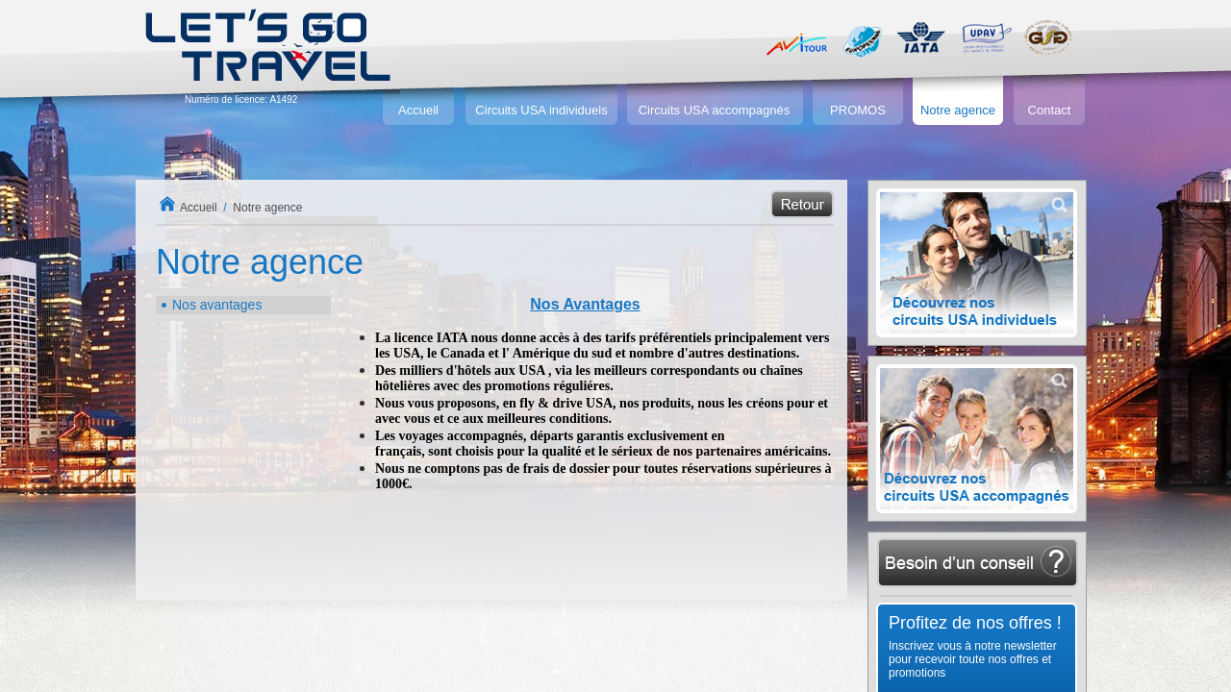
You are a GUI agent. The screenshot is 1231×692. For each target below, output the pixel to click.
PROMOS (858, 110)
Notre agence (957, 110)
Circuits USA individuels (541, 110)
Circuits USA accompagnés (715, 110)
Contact (1049, 110)
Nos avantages (217, 304)
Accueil (418, 110)
